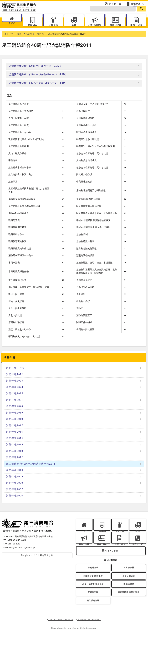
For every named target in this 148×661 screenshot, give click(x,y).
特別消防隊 (93, 583)
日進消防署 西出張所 (93, 592)
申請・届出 (136, 29)
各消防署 (136, 5)
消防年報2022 (14, 380)
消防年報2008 (14, 489)
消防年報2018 (14, 425)
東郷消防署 (128, 602)
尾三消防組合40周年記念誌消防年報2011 (30, 470)
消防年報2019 (14, 419)
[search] (141, 13)
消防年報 (40, 40)
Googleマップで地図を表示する (37, 561)
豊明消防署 (93, 612)
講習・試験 (115, 29)
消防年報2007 (14, 495)
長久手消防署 (93, 622)
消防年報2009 (14, 483)
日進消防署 (128, 583)
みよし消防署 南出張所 (93, 602)
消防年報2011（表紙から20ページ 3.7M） (35, 72)
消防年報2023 (14, 387)
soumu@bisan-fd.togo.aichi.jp (19, 554)
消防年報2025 (14, 399)
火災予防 (53, 29)
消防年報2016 (14, 438)
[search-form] (113, 13)
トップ (12, 29)
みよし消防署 (128, 592)
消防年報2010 (14, 476)
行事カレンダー (113, 565)
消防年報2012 (14, 463)
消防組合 (32, 29)
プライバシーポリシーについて (59, 642)
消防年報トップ (15, 374)
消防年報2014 (14, 451)
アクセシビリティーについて (90, 642)
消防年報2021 (14, 406)
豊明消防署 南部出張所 (128, 612)
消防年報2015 (14, 444)
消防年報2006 (14, 502)
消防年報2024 (14, 393)
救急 (74, 29)
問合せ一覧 (115, 5)
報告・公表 (84, 554)
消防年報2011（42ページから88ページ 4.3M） (38, 89)
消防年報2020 (14, 412)
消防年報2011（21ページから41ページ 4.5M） (38, 81)
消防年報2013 (14, 457)
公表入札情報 (94, 29)
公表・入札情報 (24, 40)
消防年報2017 (14, 431)
